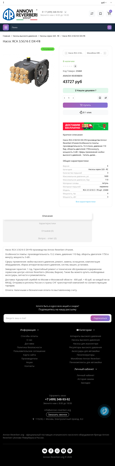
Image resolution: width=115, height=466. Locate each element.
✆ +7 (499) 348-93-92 (52, 11)
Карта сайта (29, 354)
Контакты (29, 366)
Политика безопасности (29, 347)
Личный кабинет (85, 375)
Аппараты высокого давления (85, 336)
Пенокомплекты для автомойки (85, 362)
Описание (47, 215)
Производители (29, 358)
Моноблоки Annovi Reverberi (85, 358)
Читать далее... (89, 155)
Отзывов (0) (47, 230)
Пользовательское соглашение (29, 351)
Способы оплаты (29, 336)
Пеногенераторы (85, 354)
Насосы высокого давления (86, 339)
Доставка (29, 343)
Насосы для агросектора (85, 343)
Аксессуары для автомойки (86, 351)
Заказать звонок (57, 414)
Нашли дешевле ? (85, 90)
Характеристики (47, 223)
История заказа (86, 379)
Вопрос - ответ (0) (47, 238)
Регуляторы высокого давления (85, 347)
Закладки (85, 382)
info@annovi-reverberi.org (57, 410)
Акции (29, 362)
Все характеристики (86, 201)
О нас (29, 339)
